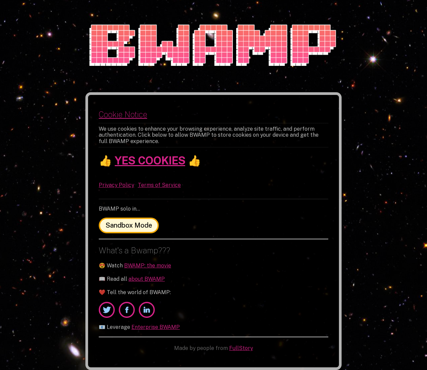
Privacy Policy (116, 185)
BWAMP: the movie (147, 265)
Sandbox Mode (128, 225)
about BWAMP (146, 279)
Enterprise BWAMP (155, 327)
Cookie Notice (123, 114)
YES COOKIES (150, 161)
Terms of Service (159, 185)
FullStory (241, 348)
